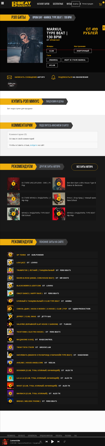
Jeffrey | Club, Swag (26, 316)
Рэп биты (59, 436)
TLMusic (68, 324)
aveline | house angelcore (30, 362)
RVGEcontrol (45, 339)
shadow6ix (83, 355)
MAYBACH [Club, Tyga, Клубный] (32, 393)
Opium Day (55, 40)
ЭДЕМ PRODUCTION (81, 309)
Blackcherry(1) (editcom (29, 285)
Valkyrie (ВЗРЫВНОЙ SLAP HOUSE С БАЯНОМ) (37, 324)
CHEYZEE (13, 443)
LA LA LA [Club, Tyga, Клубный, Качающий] (38, 378)
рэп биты (18, 17)
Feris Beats (65, 270)
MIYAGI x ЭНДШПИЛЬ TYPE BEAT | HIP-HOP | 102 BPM (45, 213)
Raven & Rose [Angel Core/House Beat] (35, 278)
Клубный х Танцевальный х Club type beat (38, 301)
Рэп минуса (11, 436)
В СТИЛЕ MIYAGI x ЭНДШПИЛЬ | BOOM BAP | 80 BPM (45, 198)
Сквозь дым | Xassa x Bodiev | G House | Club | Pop (42, 309)
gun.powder (37, 255)
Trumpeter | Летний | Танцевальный (35, 270)
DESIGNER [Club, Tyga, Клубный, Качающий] (38, 370)
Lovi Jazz (21, 262)
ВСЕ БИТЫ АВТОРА (85, 166)
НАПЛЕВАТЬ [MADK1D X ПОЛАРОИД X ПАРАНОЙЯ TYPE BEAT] (44, 355)
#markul (53, 60)
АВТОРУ (26, 77)
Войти (75, 4)
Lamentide (15, 440)
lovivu (34, 262)
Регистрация (87, 4)
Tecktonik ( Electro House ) (30, 332)
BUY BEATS (21, 436)
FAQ (75, 436)
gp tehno (21, 255)
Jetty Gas (46, 316)
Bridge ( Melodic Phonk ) (29, 401)
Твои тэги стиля (25, 347)
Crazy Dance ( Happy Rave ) (30, 293)
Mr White (64, 278)
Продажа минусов (46, 436)
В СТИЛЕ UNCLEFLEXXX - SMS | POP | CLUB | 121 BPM (45, 183)
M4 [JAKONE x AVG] (25, 339)
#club (52, 65)
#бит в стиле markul (75, 60)
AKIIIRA (68, 301)
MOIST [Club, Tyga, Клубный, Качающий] (37, 386)
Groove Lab (45, 347)
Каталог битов (43, 4)
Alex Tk (69, 370)
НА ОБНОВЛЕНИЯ (69, 77)
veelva (52, 362)
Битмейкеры (32, 436)
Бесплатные (58, 4)
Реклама (68, 436)
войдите (33, 145)
